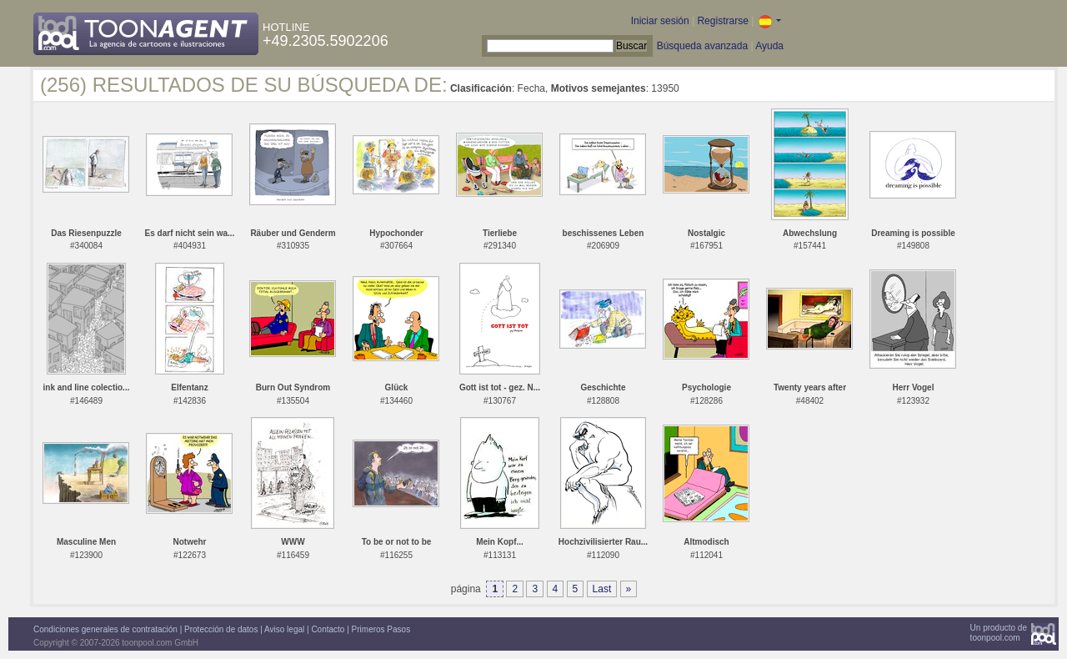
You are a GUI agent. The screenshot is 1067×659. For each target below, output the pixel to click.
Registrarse (722, 21)
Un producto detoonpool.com (998, 632)
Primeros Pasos (381, 629)
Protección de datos (221, 629)
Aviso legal (284, 629)
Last (602, 589)
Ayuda (769, 46)
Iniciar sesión (660, 21)
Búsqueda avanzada (702, 46)
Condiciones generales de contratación (105, 629)
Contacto (327, 629)
